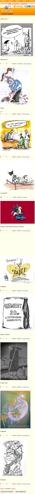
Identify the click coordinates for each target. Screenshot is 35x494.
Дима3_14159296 (26, 230)
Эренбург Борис (26, 114)
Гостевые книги (23, 4)
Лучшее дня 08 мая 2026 (5, 3)
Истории (10, 0)
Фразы (24, 0)
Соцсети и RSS (16, 4)
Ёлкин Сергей (25, 290)
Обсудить (14, 114)
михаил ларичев (26, 156)
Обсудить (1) (14, 63)
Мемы (17, 0)
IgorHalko (25, 197)
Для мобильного (15, 3)
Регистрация (32, 3)
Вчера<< (2, 488)
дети (1, 111)
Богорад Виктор (26, 435)
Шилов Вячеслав (27, 63)
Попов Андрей (26, 387)
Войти (27, 3)
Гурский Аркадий (26, 338)
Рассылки (10, 4)
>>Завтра (13, 488)
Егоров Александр (26, 483)
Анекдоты (3, 0)
